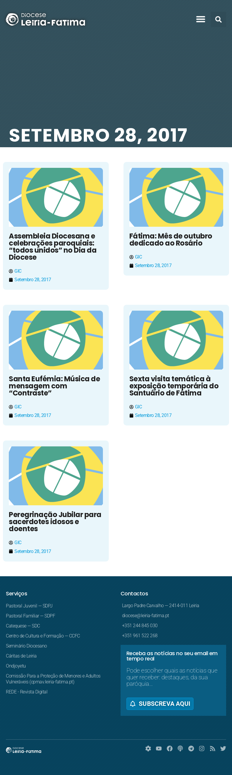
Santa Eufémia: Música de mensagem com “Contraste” (54, 386)
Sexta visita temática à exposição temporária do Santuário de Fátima (174, 386)
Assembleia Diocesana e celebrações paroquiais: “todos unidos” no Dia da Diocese (52, 246)
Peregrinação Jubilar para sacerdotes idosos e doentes (55, 522)
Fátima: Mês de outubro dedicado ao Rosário (170, 239)
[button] (200, 19)
